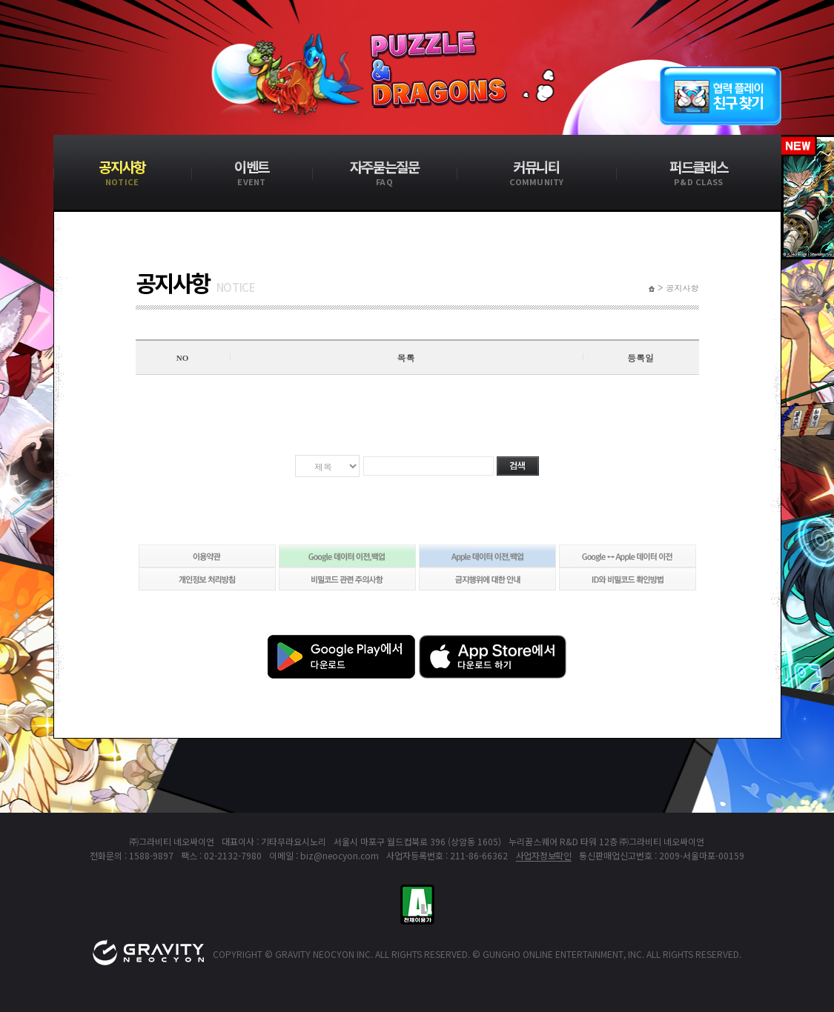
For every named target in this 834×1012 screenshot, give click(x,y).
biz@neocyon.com (339, 855)
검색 (518, 466)
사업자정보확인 (544, 855)
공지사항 (682, 288)
